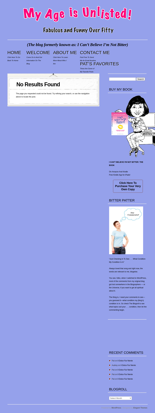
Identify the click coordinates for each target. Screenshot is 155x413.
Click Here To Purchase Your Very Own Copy (128, 186)
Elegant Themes (140, 408)
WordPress (116, 408)
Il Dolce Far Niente (125, 361)
